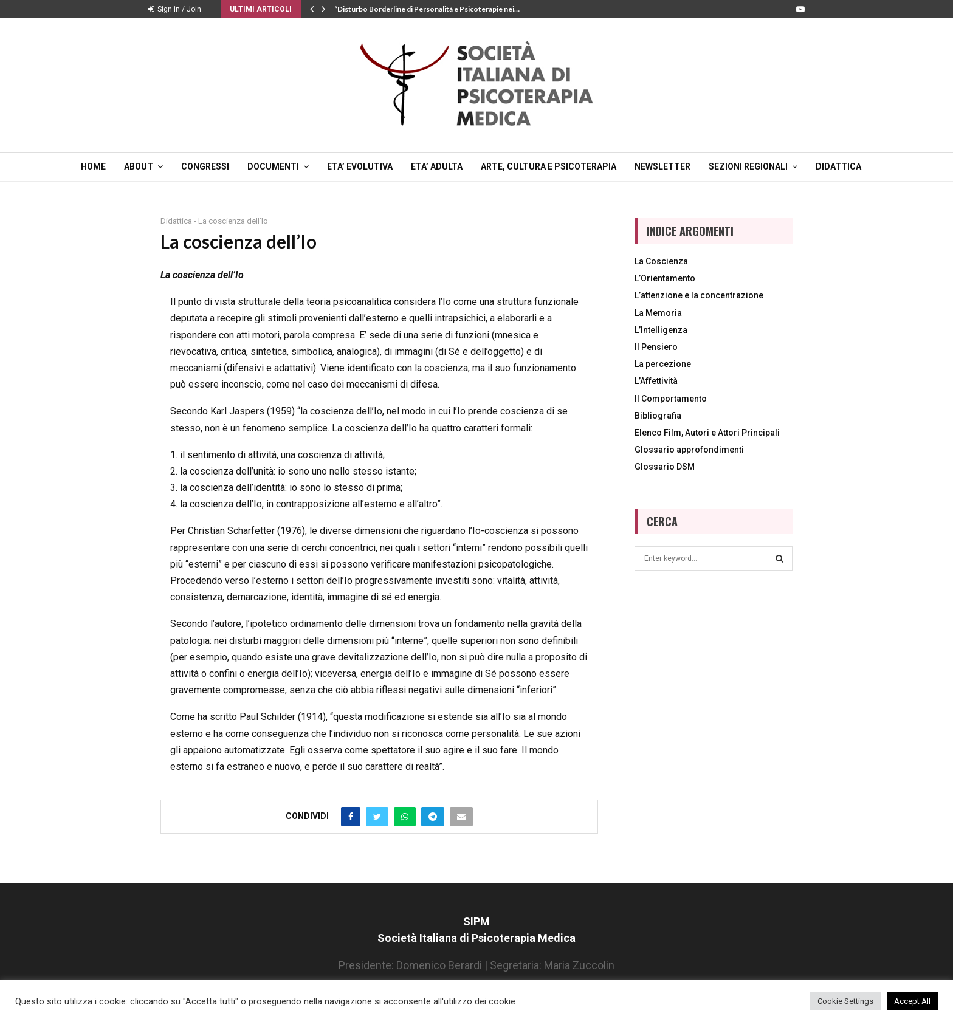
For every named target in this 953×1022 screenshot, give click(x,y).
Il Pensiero (656, 347)
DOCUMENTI (273, 166)
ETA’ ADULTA (437, 166)
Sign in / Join (174, 9)
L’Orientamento (665, 278)
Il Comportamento (671, 398)
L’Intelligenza (661, 330)
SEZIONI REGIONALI (748, 166)
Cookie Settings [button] (845, 1001)
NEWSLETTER (662, 166)
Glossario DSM (665, 467)
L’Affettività (656, 381)
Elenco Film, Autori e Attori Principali (707, 432)
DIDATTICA (838, 166)
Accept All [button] (912, 1001)
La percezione (663, 364)
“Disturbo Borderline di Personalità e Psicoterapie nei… (427, 8)
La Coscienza (661, 261)
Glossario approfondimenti (689, 449)
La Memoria (658, 313)
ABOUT (138, 166)
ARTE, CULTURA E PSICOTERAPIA (548, 166)
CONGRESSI (205, 166)
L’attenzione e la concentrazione (699, 295)
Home (93, 166)
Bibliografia (658, 415)
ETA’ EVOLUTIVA (360, 166)
